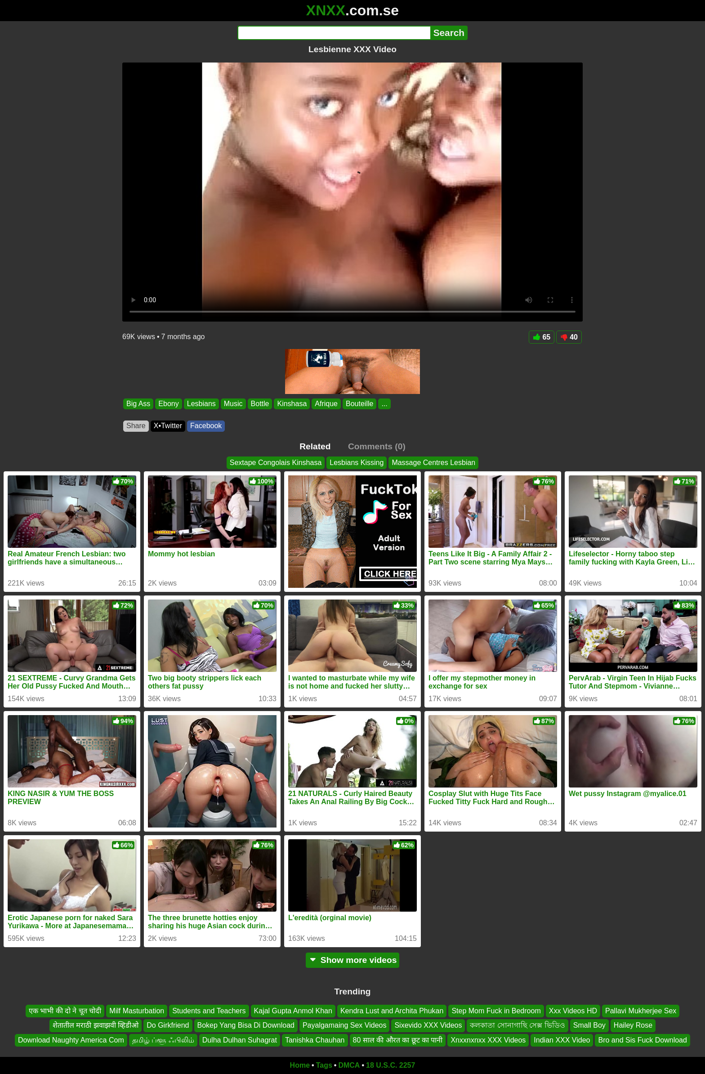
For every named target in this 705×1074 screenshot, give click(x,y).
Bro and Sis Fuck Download (642, 1040)
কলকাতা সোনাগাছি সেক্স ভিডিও (517, 1025)
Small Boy (589, 1025)
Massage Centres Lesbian (433, 462)
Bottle (260, 403)
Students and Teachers (208, 1011)
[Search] (333, 33)
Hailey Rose (633, 1025)
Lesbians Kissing (357, 462)
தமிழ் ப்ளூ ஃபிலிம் (163, 1040)
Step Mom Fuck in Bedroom (495, 1011)
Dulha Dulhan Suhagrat (239, 1040)
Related (314, 446)
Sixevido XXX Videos (428, 1025)
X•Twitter (168, 426)
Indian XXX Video (562, 1040)
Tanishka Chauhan (315, 1040)
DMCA (349, 1065)
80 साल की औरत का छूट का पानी (398, 1040)
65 (541, 337)
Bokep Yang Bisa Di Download (245, 1025)
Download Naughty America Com (71, 1040)
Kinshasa (292, 403)
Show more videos (352, 960)
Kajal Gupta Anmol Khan (293, 1011)
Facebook (206, 426)
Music (233, 403)
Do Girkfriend (168, 1025)
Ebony (168, 403)
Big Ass (138, 403)
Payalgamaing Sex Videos (345, 1025)
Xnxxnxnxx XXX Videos (488, 1040)
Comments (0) (377, 446)
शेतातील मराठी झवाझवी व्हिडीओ (95, 1025)
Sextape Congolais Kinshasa (276, 462)
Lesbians (201, 403)
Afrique (326, 403)
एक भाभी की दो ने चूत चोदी (65, 1011)
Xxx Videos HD (573, 1011)
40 (569, 337)
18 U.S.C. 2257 (390, 1065)
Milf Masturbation (136, 1011)
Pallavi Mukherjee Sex (640, 1011)
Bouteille (359, 403)
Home (300, 1065)
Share (136, 426)
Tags (324, 1065)
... (384, 403)
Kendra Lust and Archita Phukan (392, 1011)
